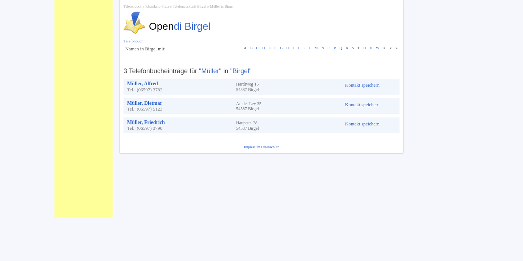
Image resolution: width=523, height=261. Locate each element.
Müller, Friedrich (146, 122)
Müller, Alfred (142, 83)
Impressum (252, 147)
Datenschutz (270, 147)
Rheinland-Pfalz (157, 6)
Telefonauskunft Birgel (189, 6)
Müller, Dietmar (144, 103)
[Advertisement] (83, 109)
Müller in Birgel (222, 6)
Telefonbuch (132, 6)
